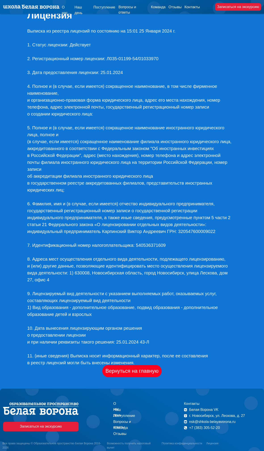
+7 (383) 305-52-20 (204, 428)
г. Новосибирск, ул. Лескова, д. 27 (217, 416)
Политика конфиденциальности (182, 443)
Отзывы (175, 7)
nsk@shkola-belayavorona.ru (212, 422)
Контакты (192, 7)
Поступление (104, 7)
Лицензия (212, 443)
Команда (158, 7)
